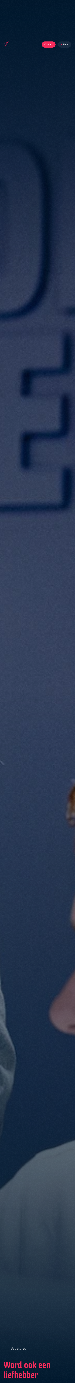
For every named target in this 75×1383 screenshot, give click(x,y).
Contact (48, 44)
